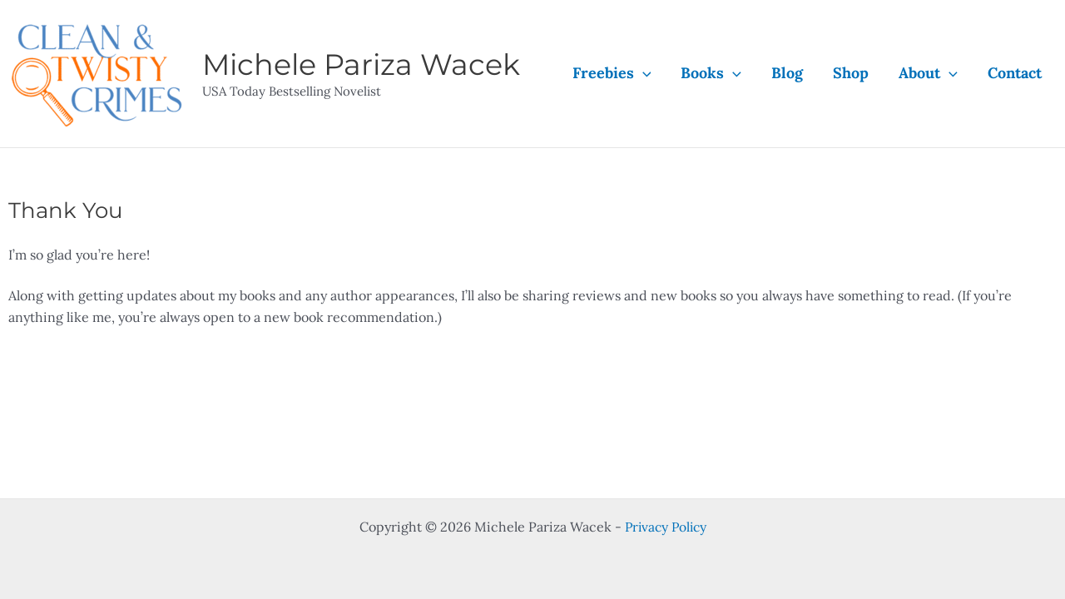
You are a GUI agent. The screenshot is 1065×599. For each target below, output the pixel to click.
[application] (642, 73)
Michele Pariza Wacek (361, 64)
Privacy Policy (665, 526)
